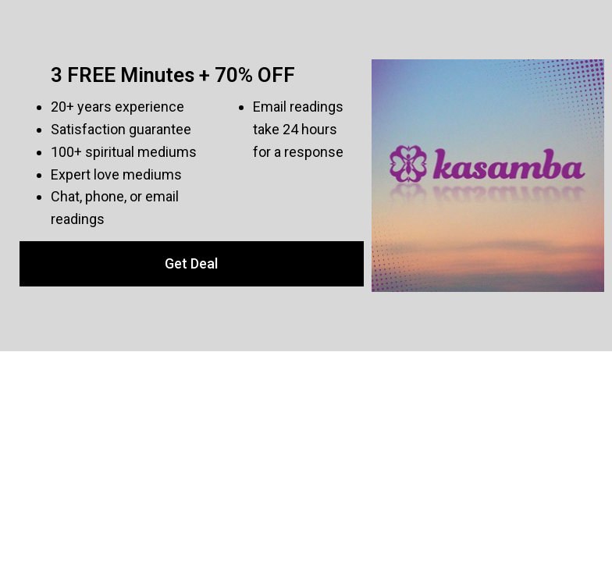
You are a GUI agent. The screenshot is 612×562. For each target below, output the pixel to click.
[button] (192, 263)
